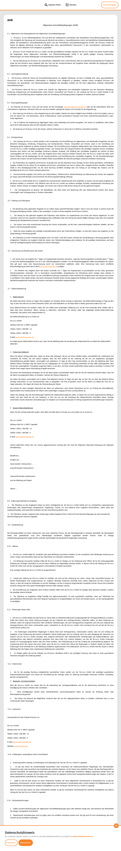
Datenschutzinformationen (85, 837)
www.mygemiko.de (21, 746)
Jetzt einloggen (110, 5)
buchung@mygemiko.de (48, 266)
